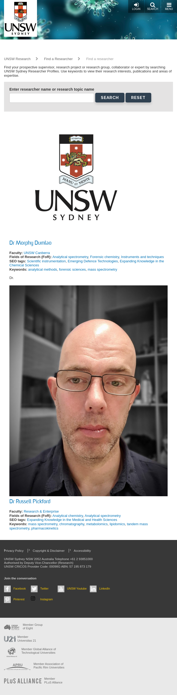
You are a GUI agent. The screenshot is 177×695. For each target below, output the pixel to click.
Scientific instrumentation (46, 261)
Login (136, 6)
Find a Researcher (58, 59)
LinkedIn (104, 588)
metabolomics (97, 524)
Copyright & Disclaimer (49, 550)
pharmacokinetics (44, 528)
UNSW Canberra (37, 253)
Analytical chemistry (67, 516)
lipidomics (117, 524)
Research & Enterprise (41, 511)
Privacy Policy (14, 550)
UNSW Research (17, 59)
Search (152, 6)
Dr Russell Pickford (29, 502)
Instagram (46, 599)
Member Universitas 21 (26, 638)
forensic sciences (72, 269)
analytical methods (42, 269)
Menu (169, 6)
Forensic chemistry (104, 257)
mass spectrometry (102, 269)
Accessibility (82, 550)
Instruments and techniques (142, 257)
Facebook (19, 588)
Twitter (44, 588)
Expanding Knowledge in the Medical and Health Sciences (72, 520)
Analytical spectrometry (70, 257)
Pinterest (19, 599)
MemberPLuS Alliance (53, 680)
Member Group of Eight (33, 626)
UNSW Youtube (77, 588)
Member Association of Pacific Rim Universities (49, 665)
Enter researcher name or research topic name (51, 89)
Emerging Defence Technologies (93, 261)
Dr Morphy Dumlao (30, 243)
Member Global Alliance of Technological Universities (38, 651)
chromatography (71, 524)
